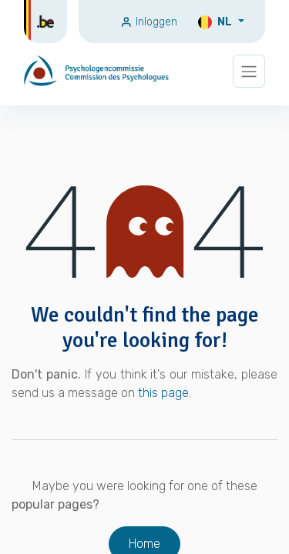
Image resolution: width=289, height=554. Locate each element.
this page (163, 392)
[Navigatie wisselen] (249, 71)
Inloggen (148, 21)
